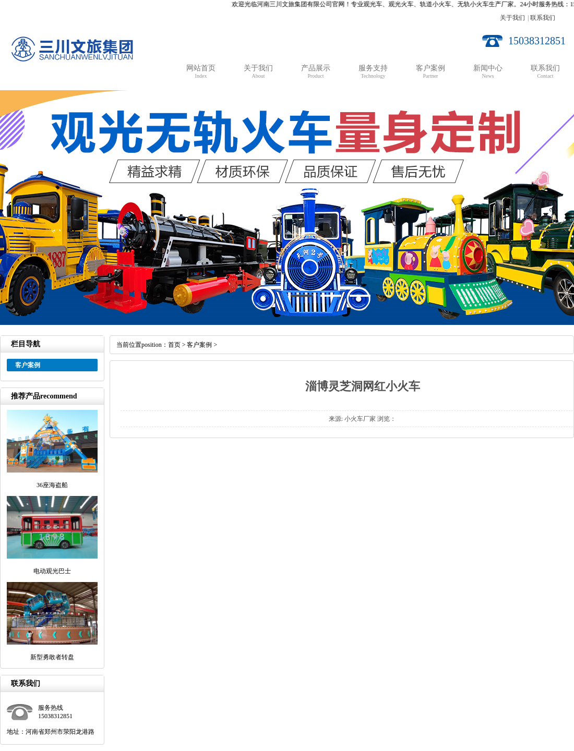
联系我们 (542, 17)
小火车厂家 (360, 418)
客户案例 (199, 344)
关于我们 (512, 17)
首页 (174, 344)
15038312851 (537, 40)
